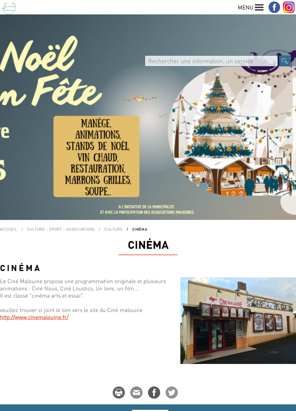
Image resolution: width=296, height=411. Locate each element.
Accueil (8, 229)
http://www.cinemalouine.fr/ (34, 317)
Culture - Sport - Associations (61, 229)
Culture (113, 229)
